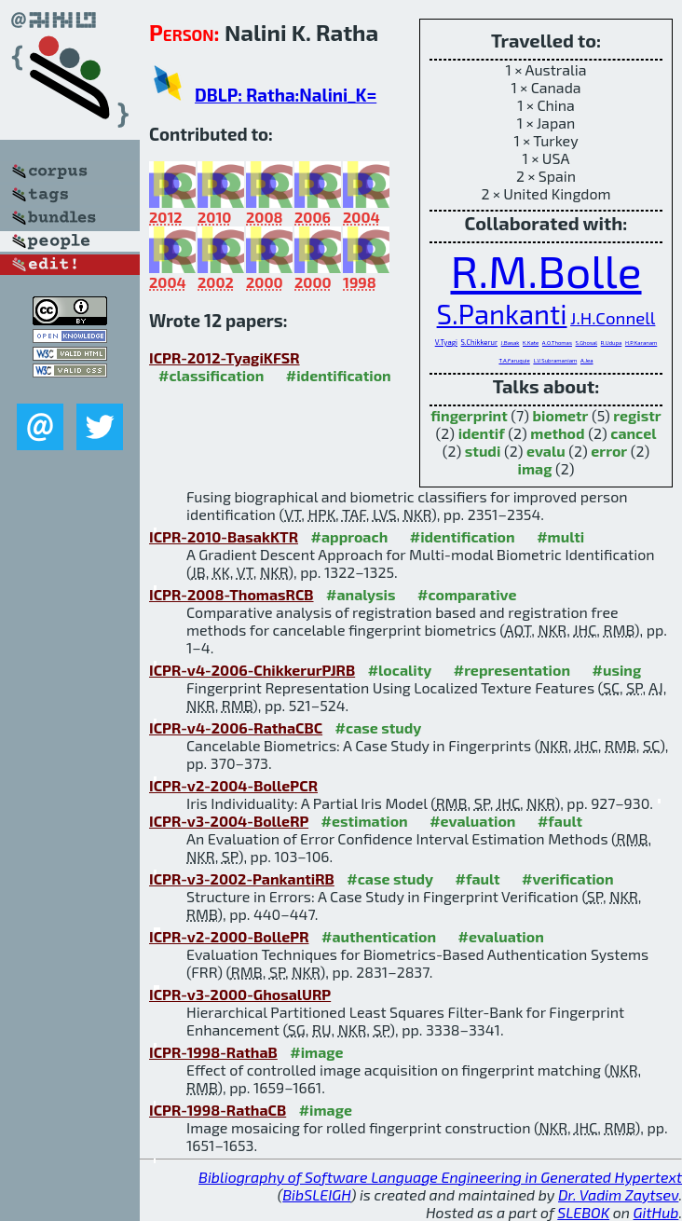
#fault (560, 821)
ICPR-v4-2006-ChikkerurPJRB (252, 670)
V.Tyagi (446, 342)
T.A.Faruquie (513, 360)
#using (617, 670)
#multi (560, 536)
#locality (400, 670)
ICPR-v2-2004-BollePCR (233, 785)
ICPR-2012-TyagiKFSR (224, 357)
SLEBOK (583, 1212)
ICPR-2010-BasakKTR (223, 536)
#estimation (364, 821)
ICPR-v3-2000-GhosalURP (240, 994)
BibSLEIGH (316, 1194)
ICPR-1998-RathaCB (217, 1109)
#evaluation (472, 821)
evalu (546, 451)
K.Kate (531, 342)
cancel (633, 433)
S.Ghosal (587, 342)
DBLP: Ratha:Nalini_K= (285, 94)
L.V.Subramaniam (555, 360)
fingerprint (468, 415)
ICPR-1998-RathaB (213, 1052)
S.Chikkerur (479, 342)
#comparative (467, 594)
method (557, 433)
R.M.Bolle (545, 270)
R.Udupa (611, 342)
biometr (561, 415)
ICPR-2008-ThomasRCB (231, 594)
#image (316, 1052)
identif (481, 433)
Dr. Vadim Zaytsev (618, 1194)
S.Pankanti (502, 313)
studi (483, 451)
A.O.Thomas (557, 342)
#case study (378, 727)
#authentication (378, 936)
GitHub (656, 1212)
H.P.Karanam (641, 342)
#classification (211, 375)
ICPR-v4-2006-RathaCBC (235, 727)
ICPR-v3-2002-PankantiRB (241, 878)
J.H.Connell (612, 317)
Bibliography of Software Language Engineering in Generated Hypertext (440, 1177)
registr (637, 415)
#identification (338, 375)
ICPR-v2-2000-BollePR (229, 936)
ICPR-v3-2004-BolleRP (228, 821)
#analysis (361, 594)
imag (535, 468)
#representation (512, 670)
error (609, 451)
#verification (568, 878)
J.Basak (510, 342)
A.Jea (586, 360)
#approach (350, 536)
